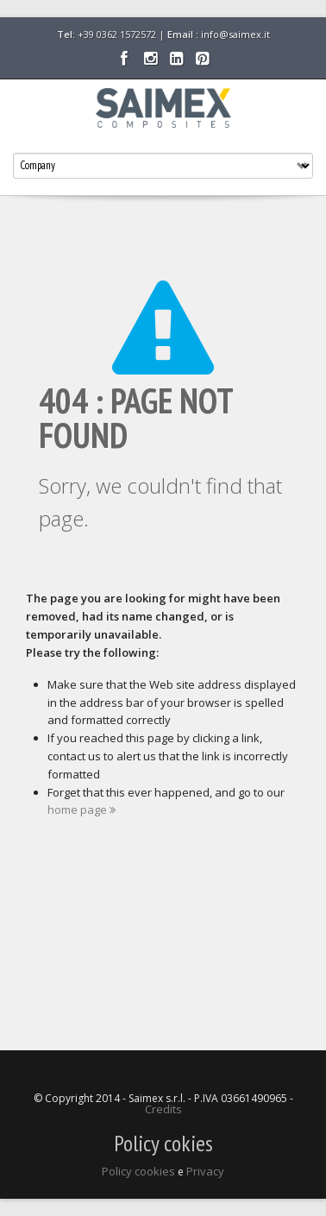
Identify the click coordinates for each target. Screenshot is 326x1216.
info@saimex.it (235, 34)
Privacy (205, 1171)
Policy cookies (138, 1171)
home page (81, 809)
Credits (163, 1109)
